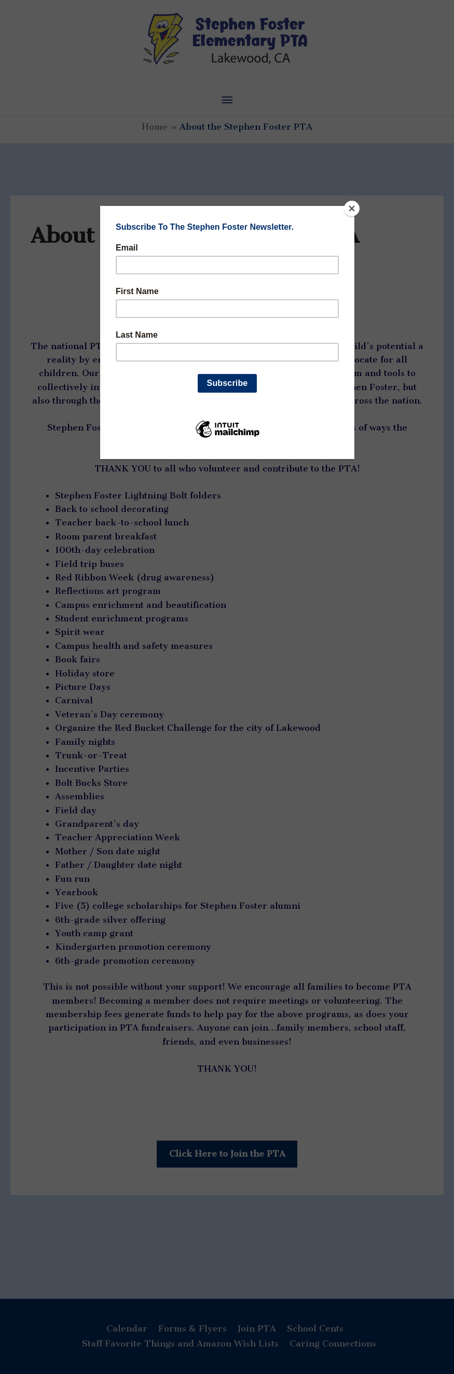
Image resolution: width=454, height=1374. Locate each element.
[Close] (352, 208)
